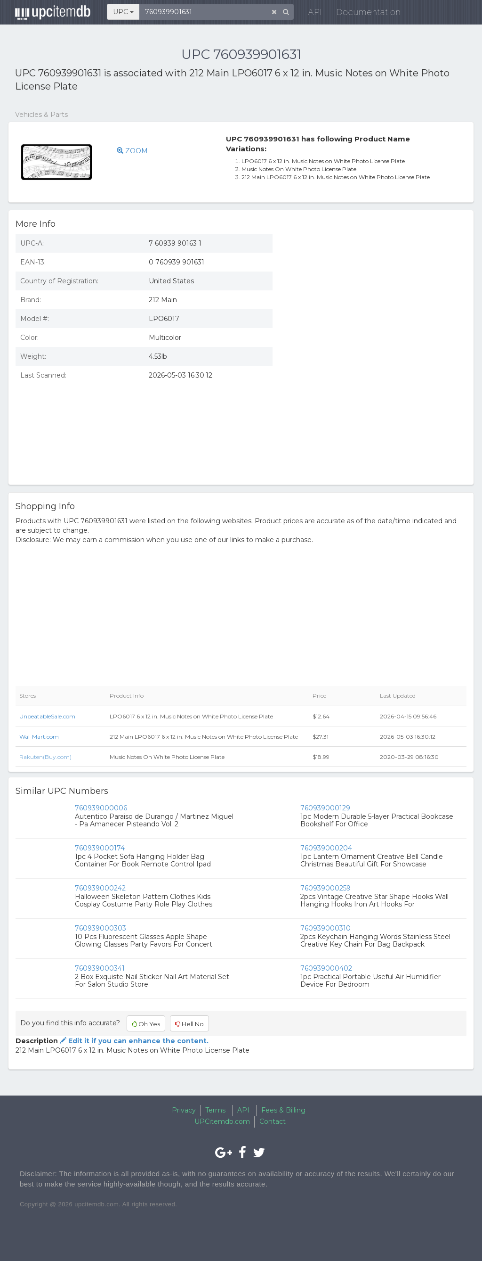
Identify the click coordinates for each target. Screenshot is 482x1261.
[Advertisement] (376, 295)
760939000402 (326, 968)
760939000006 (101, 808)
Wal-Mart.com (39, 736)
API (310, 14)
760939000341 (100, 968)
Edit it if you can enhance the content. (133, 1041)
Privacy (184, 1110)
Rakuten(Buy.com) (45, 756)
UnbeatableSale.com (47, 716)
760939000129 (325, 808)
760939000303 (100, 928)
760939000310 (325, 928)
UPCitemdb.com (222, 1121)
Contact (272, 1121)
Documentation (363, 14)
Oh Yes (146, 1024)
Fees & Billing (283, 1110)
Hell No (189, 1024)
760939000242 (100, 888)
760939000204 (326, 848)
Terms (215, 1110)
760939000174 (100, 848)
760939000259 (325, 888)
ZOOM (132, 151)
